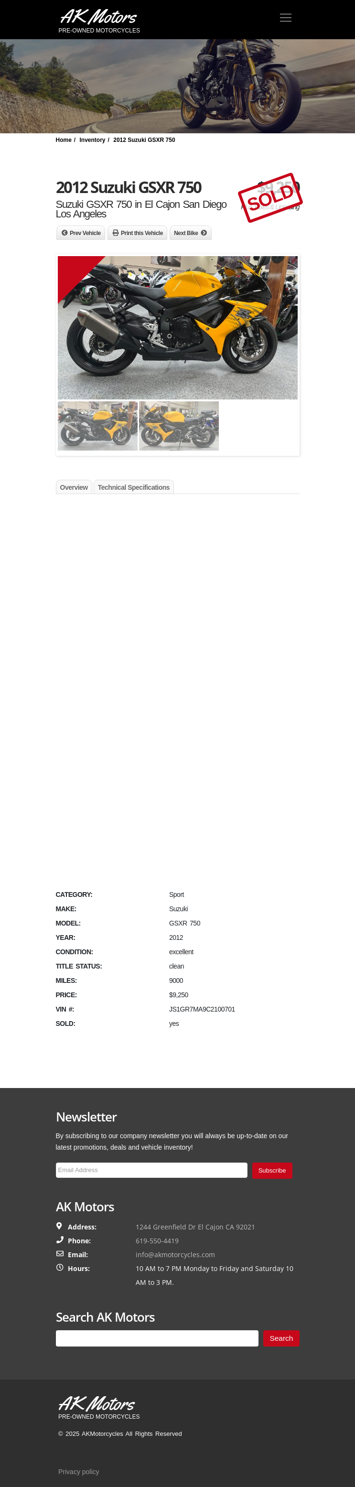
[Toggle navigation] (285, 17)
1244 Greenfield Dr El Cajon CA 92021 (195, 1226)
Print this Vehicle (142, 233)
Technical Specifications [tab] (134, 487)
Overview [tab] (74, 487)
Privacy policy (78, 1472)
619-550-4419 (157, 1240)
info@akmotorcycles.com (175, 1254)
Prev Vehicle (85, 233)
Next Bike (186, 233)
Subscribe (272, 1170)
